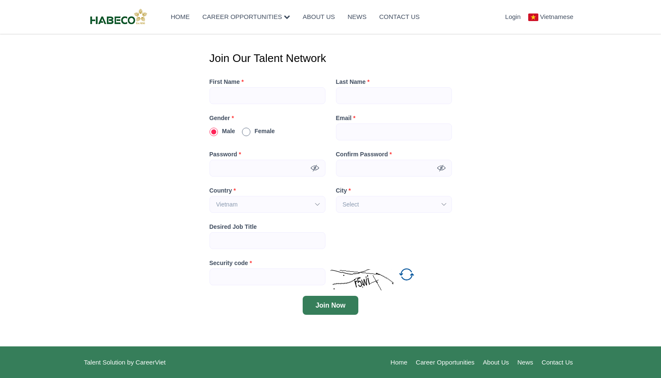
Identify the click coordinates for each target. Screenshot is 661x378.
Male (222, 131)
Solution (114, 362)
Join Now (330, 305)
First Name (227, 81)
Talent (93, 362)
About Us (319, 16)
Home (180, 16)
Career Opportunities (246, 16)
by (131, 362)
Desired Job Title (233, 226)
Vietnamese (556, 16)
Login (513, 16)
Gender (222, 118)
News (357, 16)
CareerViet (151, 362)
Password (225, 154)
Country (223, 190)
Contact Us (399, 16)
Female (258, 131)
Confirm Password (364, 154)
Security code (231, 263)
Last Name (353, 81)
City (343, 190)
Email (346, 118)
